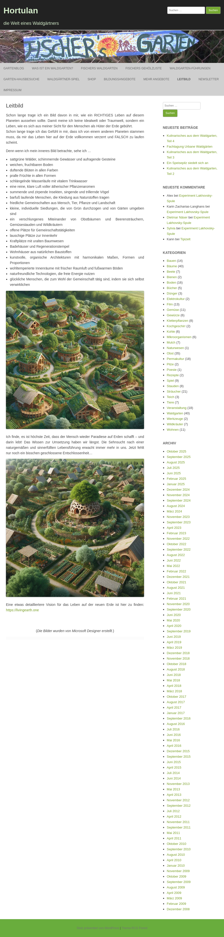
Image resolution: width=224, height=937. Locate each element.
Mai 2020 (173, 620)
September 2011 (179, 827)
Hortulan (20, 10)
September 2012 (179, 805)
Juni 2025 (174, 473)
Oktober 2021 (176, 582)
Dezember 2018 (178, 653)
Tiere (170, 402)
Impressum (12, 90)
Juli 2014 (173, 773)
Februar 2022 (176, 571)
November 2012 (178, 800)
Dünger (172, 293)
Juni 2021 (174, 593)
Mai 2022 (173, 566)
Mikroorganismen (179, 337)
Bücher (172, 288)
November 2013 (178, 784)
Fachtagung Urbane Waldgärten (190, 146)
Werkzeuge (175, 419)
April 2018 (174, 686)
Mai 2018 (173, 680)
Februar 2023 (176, 533)
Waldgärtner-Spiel (63, 79)
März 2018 (174, 691)
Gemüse (173, 310)
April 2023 (174, 528)
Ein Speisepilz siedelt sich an (187, 163)
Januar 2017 (176, 713)
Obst (170, 353)
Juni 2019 (174, 637)
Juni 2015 (174, 762)
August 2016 (176, 724)
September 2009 (179, 882)
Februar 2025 (176, 479)
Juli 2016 (173, 729)
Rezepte (173, 375)
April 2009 (174, 893)
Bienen (172, 277)
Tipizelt (185, 239)
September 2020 (179, 609)
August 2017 (176, 702)
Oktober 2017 (176, 696)
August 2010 (176, 855)
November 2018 (178, 658)
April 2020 (174, 626)
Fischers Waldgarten (99, 68)
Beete (171, 271)
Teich (170, 397)
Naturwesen (175, 348)
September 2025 (179, 457)
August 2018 (176, 669)
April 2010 (174, 860)
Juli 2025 (173, 468)
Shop (92, 79)
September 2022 (179, 549)
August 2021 (176, 587)
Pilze (170, 364)
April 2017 (174, 707)
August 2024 (176, 506)
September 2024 (179, 500)
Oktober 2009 (176, 876)
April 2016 (174, 746)
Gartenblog (13, 68)
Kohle (171, 331)
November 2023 (178, 517)
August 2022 (176, 555)
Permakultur (175, 359)
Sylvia (171, 228)
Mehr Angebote (156, 79)
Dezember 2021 (178, 577)
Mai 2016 (173, 740)
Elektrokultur (176, 299)
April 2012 (174, 816)
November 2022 (178, 538)
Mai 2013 (173, 789)
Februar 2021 (176, 598)
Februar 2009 (176, 904)
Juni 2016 (174, 735)
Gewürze (173, 315)
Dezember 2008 (178, 909)
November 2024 (178, 495)
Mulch (171, 342)
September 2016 (179, 718)
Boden (171, 282)
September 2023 (179, 522)
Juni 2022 (174, 560)
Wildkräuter (175, 424)
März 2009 (174, 898)
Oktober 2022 (176, 544)
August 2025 (176, 462)
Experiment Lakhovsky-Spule (187, 212)
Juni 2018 (174, 675)
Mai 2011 (173, 833)
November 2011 (178, 822)
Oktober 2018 (176, 664)
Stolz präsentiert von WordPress (97, 928)
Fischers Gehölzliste (143, 68)
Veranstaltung (177, 408)
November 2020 (178, 604)
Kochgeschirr (176, 326)
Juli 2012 (173, 811)
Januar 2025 (176, 484)
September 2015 (179, 756)
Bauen (171, 261)
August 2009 (176, 887)
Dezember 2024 (178, 489)
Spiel (170, 380)
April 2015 (174, 767)
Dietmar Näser (177, 217)
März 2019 (174, 647)
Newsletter (209, 79)
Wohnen (173, 429)
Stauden (173, 386)
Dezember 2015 (178, 751)
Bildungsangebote (120, 79)
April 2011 (174, 838)
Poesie (172, 370)
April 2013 (174, 795)
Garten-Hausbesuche (21, 79)
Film (170, 304)
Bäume (172, 266)
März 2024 (174, 511)
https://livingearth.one (22, 610)
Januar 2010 (176, 865)
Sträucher (174, 391)
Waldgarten (175, 413)
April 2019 (174, 642)
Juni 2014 (174, 778)
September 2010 (179, 849)
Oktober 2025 (176, 451)
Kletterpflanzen (177, 320)
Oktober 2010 (176, 844)
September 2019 (179, 631)
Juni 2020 (174, 615)
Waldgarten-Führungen (190, 68)
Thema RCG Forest (135, 928)
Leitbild (184, 79)
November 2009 (178, 871)
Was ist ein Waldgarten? (52, 68)
